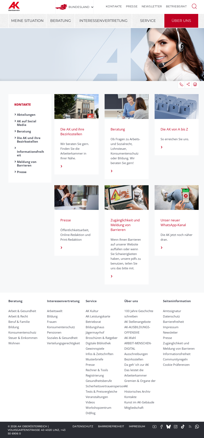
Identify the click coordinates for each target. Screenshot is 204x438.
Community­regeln (175, 359)
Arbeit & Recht (18, 316)
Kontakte (114, 6)
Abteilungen (26, 115)
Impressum (170, 327)
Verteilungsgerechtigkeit (63, 343)
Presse (132, 6)
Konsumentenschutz (22, 332)
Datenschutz (171, 316)
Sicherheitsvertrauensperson (105, 386)
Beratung (60, 20)
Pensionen (54, 332)
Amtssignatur (172, 311)
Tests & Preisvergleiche (101, 391)
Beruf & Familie (19, 322)
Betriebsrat (176, 6)
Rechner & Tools (97, 370)
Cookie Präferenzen (176, 365)
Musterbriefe (94, 359)
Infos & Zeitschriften (99, 354)
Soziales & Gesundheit (62, 338)
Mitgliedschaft (133, 408)
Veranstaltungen (97, 397)
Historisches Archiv (137, 391)
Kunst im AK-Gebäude (139, 402)
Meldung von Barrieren (26, 163)
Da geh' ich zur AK (136, 365)
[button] (194, 6)
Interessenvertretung (103, 20)
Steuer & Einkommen (22, 338)
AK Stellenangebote (137, 322)
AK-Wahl (130, 338)
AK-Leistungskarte (98, 316)
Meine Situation (27, 20)
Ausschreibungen (136, 354)
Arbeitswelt (54, 311)
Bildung (13, 327)
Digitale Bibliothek (98, 343)
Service (148, 20)
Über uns (181, 20)
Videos (90, 402)
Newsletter (152, 6)
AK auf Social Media (26, 123)
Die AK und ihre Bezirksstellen (28, 139)
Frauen (52, 322)
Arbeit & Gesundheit (22, 311)
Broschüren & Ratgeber (102, 338)
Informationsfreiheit (30, 153)
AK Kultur (92, 311)
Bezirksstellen (133, 359)
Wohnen (14, 343)
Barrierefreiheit (173, 322)
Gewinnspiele (95, 348)
